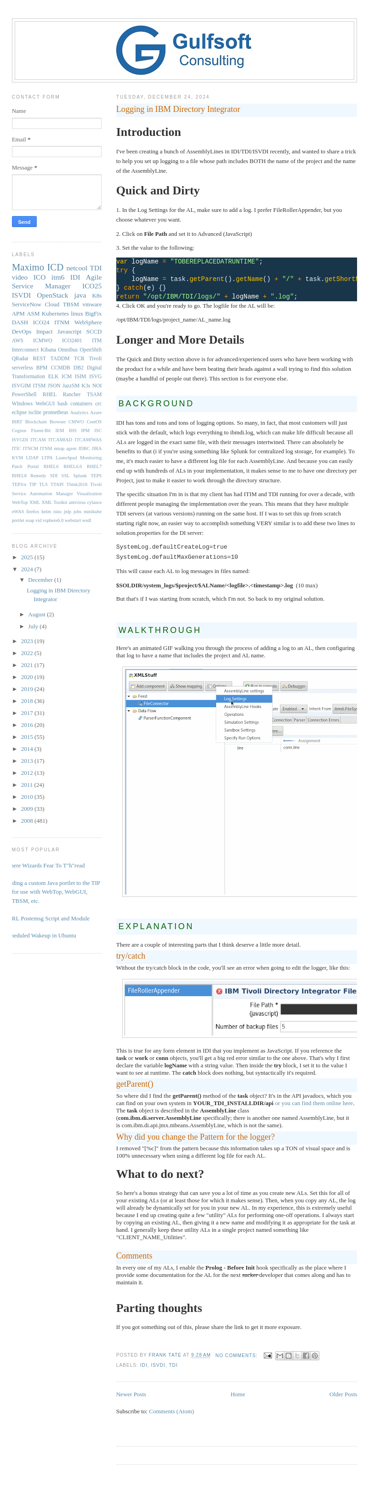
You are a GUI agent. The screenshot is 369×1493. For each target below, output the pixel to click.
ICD (55, 267)
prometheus (55, 413)
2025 (27, 557)
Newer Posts (131, 1394)
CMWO (76, 421)
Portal (33, 466)
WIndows (22, 404)
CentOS (94, 421)
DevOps (22, 331)
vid (38, 520)
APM (18, 313)
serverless (22, 368)
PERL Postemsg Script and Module (47, 918)
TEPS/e (19, 484)
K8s (97, 295)
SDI (54, 475)
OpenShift (90, 350)
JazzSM (70, 386)
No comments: (238, 1355)
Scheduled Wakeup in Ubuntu (40, 935)
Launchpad (66, 457)
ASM (33, 313)
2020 (27, 676)
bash (62, 404)
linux (77, 313)
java (80, 295)
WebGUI (45, 404)
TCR (79, 359)
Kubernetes (55, 313)
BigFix (93, 313)
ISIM (80, 377)
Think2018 (77, 484)
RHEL (50, 395)
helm (46, 511)
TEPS (96, 475)
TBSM (71, 304)
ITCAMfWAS (88, 439)
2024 (27, 569)
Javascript (69, 331)
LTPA (46, 457)
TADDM (60, 359)
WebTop (20, 502)
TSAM (94, 395)
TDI (173, 1365)
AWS (17, 341)
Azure (96, 412)
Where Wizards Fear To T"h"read (45, 865)
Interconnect (25, 350)
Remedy (38, 475)
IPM (85, 430)
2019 (27, 688)
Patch (17, 466)
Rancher (72, 395)
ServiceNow (26, 304)
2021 (27, 665)
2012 (27, 772)
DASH (20, 322)
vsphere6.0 (53, 520)
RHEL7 (94, 466)
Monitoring (91, 457)
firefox (32, 511)
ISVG (95, 377)
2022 (27, 653)
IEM (59, 430)
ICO (40, 277)
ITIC (16, 448)
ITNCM (30, 448)
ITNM (61, 322)
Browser (58, 421)
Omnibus (68, 350)
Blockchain (36, 421)
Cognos (19, 430)
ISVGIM (21, 386)
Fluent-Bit (41, 430)
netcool (77, 268)
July (34, 626)
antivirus (77, 502)
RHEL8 (19, 475)
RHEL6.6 (72, 466)
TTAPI (57, 484)
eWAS (18, 511)
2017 (27, 712)
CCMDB (60, 368)
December (41, 579)
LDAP (32, 457)
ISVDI (158, 1365)
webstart (73, 520)
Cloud (52, 304)
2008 (27, 820)
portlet (18, 520)
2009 (27, 808)
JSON (54, 386)
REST (39, 359)
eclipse (19, 413)
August (37, 614)
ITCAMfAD (60, 439)
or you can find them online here (314, 1103)
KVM (17, 457)
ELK (53, 377)
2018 (27, 700)
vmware (92, 304)
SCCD (94, 331)
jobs (77, 511)
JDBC (84, 448)
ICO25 (92, 286)
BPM (42, 368)
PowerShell (24, 395)
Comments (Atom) (171, 1411)
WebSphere (88, 322)
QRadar (20, 359)
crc (98, 404)
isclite (34, 413)
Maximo (28, 267)
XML (34, 502)
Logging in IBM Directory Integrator (178, 109)
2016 (27, 724)
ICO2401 (72, 341)
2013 (27, 760)
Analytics (79, 412)
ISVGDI (20, 439)
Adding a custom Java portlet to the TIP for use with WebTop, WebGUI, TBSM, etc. (52, 891)
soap (29, 520)
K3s (85, 386)
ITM (97, 341)
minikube (93, 511)
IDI (144, 1365)
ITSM (39, 386)
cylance (94, 502)
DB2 (79, 368)
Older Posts (343, 1394)
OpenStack (52, 295)
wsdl (86, 520)
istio (57, 511)
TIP (33, 484)
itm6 (58, 277)
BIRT (17, 421)
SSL (66, 475)
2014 (27, 748)
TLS (43, 484)
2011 (27, 784)
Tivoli (95, 359)
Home (238, 1394)
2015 (27, 736)
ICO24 (41, 322)
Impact (44, 331)
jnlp (67, 511)
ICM (67, 377)
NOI (97, 386)
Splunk (80, 475)
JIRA (96, 448)
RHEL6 (51, 466)
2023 (27, 641)
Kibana (48, 350)
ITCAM (37, 439)
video (20, 277)
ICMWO (42, 341)
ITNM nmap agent (58, 448)
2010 (27, 796)
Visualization (89, 493)
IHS (73, 430)
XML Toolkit (54, 502)
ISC (98, 430)
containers (81, 404)
